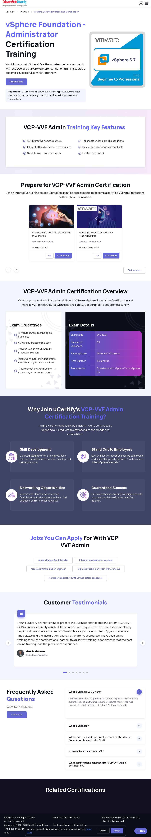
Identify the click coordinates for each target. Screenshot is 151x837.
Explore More (134, 270)
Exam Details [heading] (81, 325)
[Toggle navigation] (146, 3)
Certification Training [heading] (46, 39)
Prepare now (16, 81)
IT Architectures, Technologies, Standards (33, 334)
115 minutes (103, 360)
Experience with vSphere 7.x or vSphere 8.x (118, 370)
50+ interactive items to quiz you (42, 140)
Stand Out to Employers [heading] (111, 449)
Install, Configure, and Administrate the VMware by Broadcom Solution (35, 360)
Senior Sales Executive (37, 655)
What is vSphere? (79, 725)
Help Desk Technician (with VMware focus (98, 568)
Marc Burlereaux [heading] (35, 651)
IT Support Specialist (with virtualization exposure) (75, 577)
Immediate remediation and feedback (100, 147)
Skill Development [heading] (35, 449)
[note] (105, 707)
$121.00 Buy (111, 255)
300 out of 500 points (108, 353)
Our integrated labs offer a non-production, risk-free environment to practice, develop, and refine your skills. (45, 459)
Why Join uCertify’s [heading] (75, 413)
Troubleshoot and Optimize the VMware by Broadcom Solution (33, 370)
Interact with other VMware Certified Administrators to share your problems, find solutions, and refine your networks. (43, 497)
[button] (65, 672)
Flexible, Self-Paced (91, 153)
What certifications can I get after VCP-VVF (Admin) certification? (98, 764)
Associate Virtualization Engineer (48, 568)
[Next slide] (16, 269)
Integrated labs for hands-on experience (47, 147)
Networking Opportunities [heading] (42, 487)
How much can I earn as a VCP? (86, 751)
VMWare (24, 11)
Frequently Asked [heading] (30, 695)
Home (10, 11)
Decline (103, 830)
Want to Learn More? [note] (20, 707)
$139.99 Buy (63, 255)
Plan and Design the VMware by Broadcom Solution (33, 350)
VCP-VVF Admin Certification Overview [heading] (75, 291)
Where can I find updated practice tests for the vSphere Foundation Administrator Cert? (100, 738)
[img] (51, 216)
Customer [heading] (75, 602)
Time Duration (78, 360)
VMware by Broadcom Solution (32, 342)
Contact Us (17, 714)
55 (98, 342)
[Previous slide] (8, 643)
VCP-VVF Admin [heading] (74, 127)
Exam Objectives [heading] (25, 325)
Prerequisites (78, 368)
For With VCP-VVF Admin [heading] (75, 541)
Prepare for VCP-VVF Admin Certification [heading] (75, 184)
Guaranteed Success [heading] (109, 487)
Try (49, 255)
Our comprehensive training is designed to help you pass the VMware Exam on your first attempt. (116, 497)
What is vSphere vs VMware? (85, 692)
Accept (117, 830)
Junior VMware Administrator (53, 560)
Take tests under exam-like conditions (101, 140)
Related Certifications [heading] (75, 789)
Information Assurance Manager (96, 560)
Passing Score (79, 353)
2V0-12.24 (102, 334)
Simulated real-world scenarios (42, 153)
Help (141, 830)
